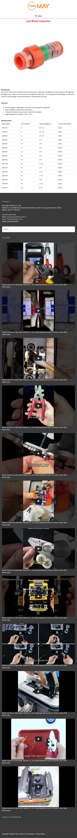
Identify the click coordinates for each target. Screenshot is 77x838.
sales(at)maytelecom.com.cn (16, 217)
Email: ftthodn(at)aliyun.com (12, 219)
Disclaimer (30, 834)
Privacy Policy (40, 834)
